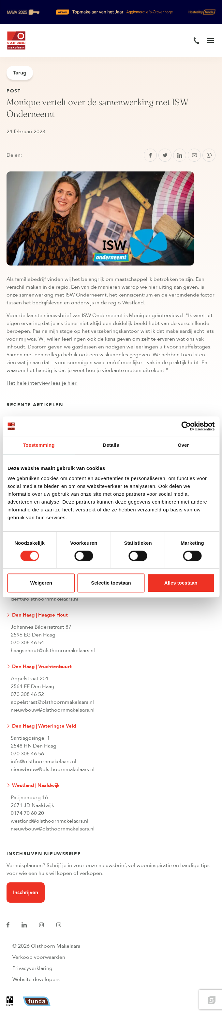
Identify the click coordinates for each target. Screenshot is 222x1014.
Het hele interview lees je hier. (42, 383)
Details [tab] (111, 445)
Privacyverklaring (32, 968)
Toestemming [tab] (39, 445)
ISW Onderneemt (86, 294)
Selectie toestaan (111, 583)
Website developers (36, 979)
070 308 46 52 (27, 694)
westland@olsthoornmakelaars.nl (49, 821)
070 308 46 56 (27, 753)
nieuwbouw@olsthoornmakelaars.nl (53, 710)
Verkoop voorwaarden (38, 957)
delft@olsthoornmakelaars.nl (44, 599)
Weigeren (41, 583)
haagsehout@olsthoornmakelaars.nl (53, 650)
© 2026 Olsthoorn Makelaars (46, 946)
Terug (19, 72)
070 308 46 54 (27, 642)
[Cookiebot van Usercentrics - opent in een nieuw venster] (186, 426)
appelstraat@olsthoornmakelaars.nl (52, 702)
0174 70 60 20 (27, 813)
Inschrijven (25, 892)
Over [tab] (183, 445)
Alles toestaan (181, 583)
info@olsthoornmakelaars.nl (43, 761)
